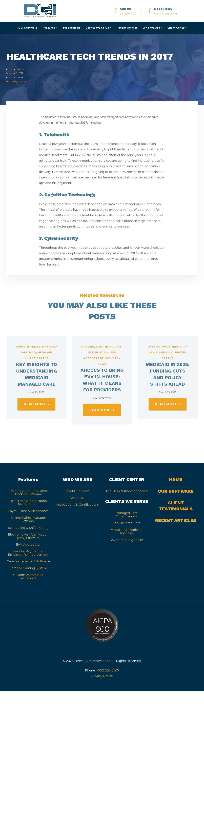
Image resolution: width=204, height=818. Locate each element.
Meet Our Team (77, 491)
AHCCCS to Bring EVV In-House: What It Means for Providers (102, 380)
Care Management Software (28, 561)
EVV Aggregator (28, 544)
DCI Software (159, 346)
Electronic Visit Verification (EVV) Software (28, 536)
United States (36, 358)
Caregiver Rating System (28, 568)
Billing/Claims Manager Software (28, 519)
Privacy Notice (102, 676)
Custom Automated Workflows (28, 576)
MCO (32, 352)
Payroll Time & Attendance (28, 511)
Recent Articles (175, 520)
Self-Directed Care (126, 523)
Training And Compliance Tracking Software (28, 492)
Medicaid (45, 352)
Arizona (87, 346)
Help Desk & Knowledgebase (127, 491)
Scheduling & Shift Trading (28, 527)
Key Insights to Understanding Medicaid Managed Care (36, 374)
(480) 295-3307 (107, 670)
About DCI (77, 498)
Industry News (16, 81)
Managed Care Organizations (126, 514)
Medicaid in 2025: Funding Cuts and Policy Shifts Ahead (167, 374)
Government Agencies (127, 540)
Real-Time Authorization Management (28, 502)
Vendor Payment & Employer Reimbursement (28, 553)
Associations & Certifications (77, 504)
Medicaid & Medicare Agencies (126, 531)
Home (175, 479)
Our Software (175, 491)
